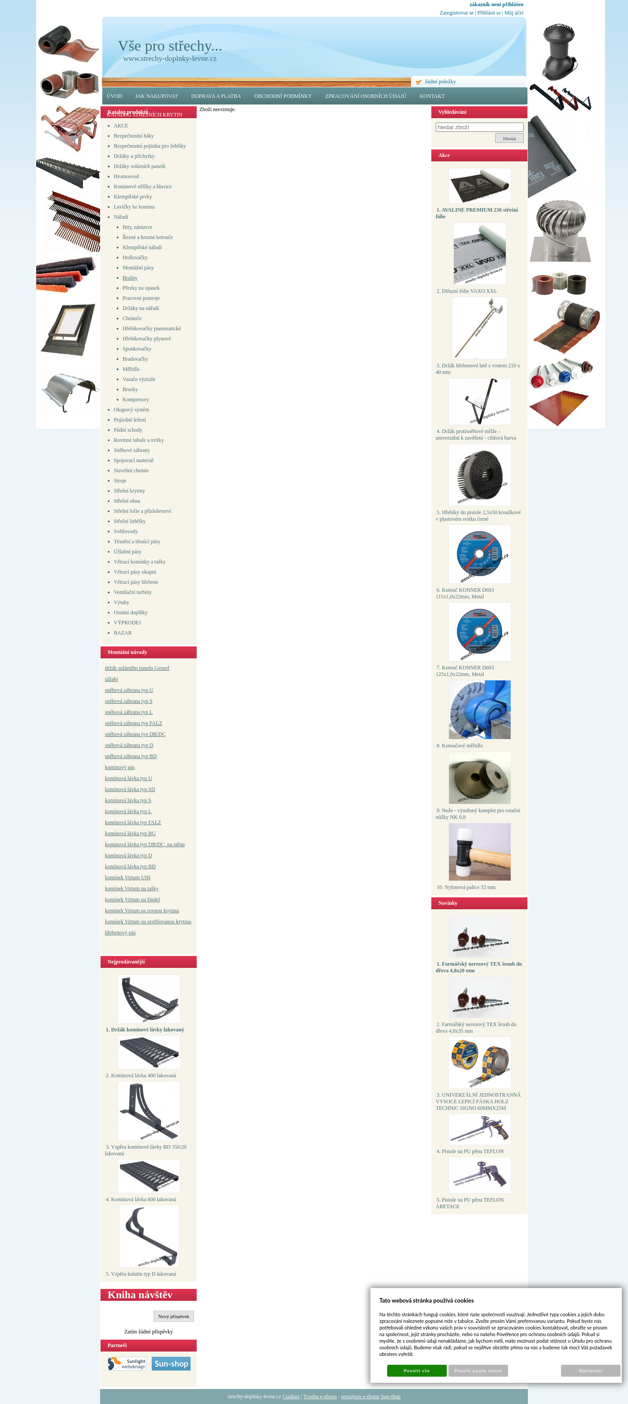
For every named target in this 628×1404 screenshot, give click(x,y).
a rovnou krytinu (161, 910)
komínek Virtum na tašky (131, 888)
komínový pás (120, 767)
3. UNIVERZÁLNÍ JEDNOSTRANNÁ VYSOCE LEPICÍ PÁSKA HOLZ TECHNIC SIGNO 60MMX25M (478, 1101)
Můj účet (514, 13)
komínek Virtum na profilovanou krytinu (148, 922)
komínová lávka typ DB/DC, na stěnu (145, 844)
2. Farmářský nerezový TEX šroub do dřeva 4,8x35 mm (476, 1027)
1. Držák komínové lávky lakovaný (145, 1030)
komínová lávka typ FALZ (133, 822)
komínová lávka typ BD (130, 866)
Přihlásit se (489, 13)
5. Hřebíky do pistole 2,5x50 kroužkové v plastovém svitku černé (478, 515)
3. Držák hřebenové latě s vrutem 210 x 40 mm (478, 368)
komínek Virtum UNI (127, 877)
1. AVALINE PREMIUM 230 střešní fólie (477, 213)
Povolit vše (417, 1370)
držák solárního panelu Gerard (137, 668)
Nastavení (590, 1370)
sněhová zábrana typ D (129, 745)
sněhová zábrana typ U (129, 690)
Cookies (290, 1396)
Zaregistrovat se (457, 13)
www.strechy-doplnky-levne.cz (170, 58)
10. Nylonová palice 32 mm (466, 887)
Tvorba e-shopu (320, 1396)
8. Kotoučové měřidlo (460, 746)
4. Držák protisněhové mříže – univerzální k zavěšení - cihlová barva (476, 434)
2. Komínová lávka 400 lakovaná (141, 1075)
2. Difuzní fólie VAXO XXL (467, 291)
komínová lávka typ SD (130, 789)
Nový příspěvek (173, 1316)
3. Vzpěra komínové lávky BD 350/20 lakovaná (146, 1150)
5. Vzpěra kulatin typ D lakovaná (141, 1274)
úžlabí (111, 679)
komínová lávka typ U (128, 778)
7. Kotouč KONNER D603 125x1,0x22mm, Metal (465, 671)
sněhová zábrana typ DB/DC (135, 734)
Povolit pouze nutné (478, 1370)
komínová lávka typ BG (130, 833)
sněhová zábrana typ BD (131, 756)
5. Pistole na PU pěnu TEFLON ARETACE (470, 1203)
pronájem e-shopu (360, 1396)
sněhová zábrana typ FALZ (133, 723)
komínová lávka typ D (128, 855)
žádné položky (440, 81)
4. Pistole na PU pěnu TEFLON (470, 1151)
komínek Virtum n (124, 910)
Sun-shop (390, 1396)
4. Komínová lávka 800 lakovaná (141, 1199)
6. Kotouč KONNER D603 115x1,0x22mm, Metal (465, 593)
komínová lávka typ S (128, 800)
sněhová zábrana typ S (129, 701)
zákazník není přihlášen (496, 4)
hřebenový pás (120, 933)
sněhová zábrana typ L (129, 712)
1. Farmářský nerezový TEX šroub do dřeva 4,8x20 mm (479, 967)
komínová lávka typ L (128, 811)
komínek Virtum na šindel (132, 899)
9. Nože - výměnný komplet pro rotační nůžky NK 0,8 (478, 813)
